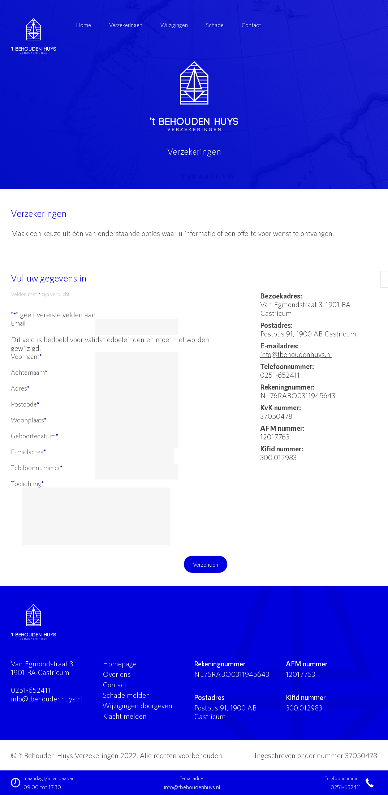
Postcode (25, 404)
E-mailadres (28, 452)
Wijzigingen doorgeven (137, 705)
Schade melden (126, 695)
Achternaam (29, 372)
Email (18, 323)
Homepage (120, 663)
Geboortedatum (34, 436)
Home (83, 24)
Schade (215, 24)
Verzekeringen (125, 24)
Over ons (117, 674)
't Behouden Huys (194, 96)
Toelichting (27, 483)
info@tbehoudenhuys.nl (296, 354)
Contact (251, 24)
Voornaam (26, 356)
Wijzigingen (174, 24)
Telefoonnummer (36, 468)
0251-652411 (31, 690)
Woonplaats (29, 420)
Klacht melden (125, 716)
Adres (20, 388)
